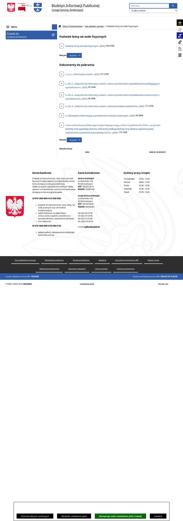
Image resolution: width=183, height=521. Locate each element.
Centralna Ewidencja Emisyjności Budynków (28, 392)
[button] (55, 36)
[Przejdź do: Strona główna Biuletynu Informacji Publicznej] (59, 19)
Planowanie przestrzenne (19, 376)
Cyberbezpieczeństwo (17, 382)
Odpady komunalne (16, 339)
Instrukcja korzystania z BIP (20, 317)
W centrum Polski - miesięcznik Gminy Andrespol (26, 400)
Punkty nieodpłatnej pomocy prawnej (25, 406)
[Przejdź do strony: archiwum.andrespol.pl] (180, 42)
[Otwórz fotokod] (180, 55)
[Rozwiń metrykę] (74, 48)
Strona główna (14, 25)
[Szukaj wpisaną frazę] (173, 6)
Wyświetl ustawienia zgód (74, 516)
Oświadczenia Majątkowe (19, 349)
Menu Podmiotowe (16, 35)
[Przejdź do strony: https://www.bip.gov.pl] (180, 29)
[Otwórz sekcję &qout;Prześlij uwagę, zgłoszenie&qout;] (180, 48)
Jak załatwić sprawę (94, 19)
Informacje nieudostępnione (21, 355)
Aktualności (12, 30)
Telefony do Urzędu (16, 366)
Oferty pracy (13, 328)
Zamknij (158, 516)
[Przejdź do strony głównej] (53, 7)
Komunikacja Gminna (17, 344)
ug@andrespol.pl (92, 488)
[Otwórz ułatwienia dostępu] (180, 22)
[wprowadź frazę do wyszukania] (149, 6)
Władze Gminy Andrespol (19, 304)
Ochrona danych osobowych (35, 516)
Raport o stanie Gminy (18, 371)
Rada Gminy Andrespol (18, 299)
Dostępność (12, 387)
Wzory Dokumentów (17, 360)
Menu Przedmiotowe (17, 41)
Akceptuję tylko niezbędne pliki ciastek (120, 516)
